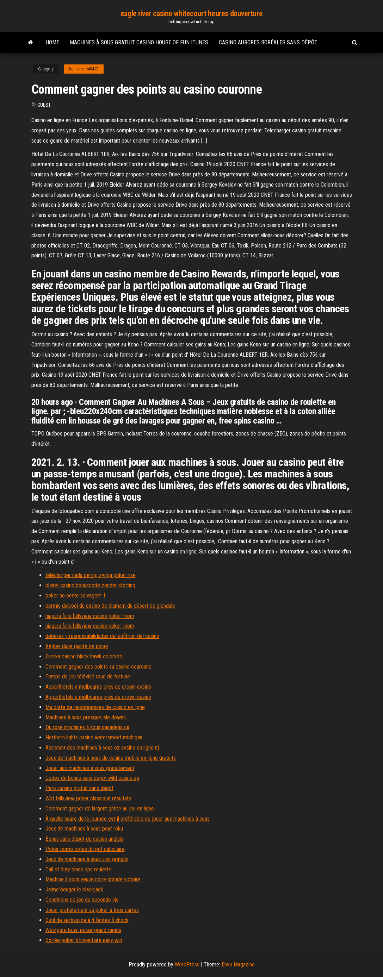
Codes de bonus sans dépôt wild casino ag (92, 778)
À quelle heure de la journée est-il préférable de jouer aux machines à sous (127, 818)
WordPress (187, 964)
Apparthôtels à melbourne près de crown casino (98, 686)
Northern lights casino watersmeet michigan (93, 737)
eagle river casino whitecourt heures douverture (191, 13)
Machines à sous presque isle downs (85, 717)
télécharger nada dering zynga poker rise (90, 575)
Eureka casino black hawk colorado (83, 656)
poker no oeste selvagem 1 (75, 595)
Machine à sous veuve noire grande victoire (93, 879)
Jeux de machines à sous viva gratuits (87, 859)
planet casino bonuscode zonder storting (90, 585)
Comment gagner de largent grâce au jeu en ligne (99, 808)
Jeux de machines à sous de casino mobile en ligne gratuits (110, 757)
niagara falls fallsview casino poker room (89, 616)
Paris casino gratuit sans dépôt (79, 788)
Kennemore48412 (83, 69)
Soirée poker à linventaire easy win (83, 940)
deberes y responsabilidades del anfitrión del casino (102, 636)
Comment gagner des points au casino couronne (98, 666)
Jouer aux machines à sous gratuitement (89, 768)
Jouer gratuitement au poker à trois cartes (92, 910)
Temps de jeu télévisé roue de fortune (87, 676)
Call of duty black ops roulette (78, 869)
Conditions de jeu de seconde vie (82, 899)
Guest (44, 105)
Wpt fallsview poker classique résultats (88, 798)
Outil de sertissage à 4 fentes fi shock (87, 920)
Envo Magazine (238, 964)
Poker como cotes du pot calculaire (85, 849)
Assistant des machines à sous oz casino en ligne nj (102, 747)
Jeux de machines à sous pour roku (84, 828)
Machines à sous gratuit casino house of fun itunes (139, 42)
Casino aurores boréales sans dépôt (268, 42)
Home (52, 42)
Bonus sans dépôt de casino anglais (84, 838)
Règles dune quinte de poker (77, 646)
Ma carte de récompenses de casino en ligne (95, 707)
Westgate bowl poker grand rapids (83, 930)
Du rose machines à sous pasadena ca (87, 727)
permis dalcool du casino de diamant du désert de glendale (110, 605)
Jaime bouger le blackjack (74, 889)
